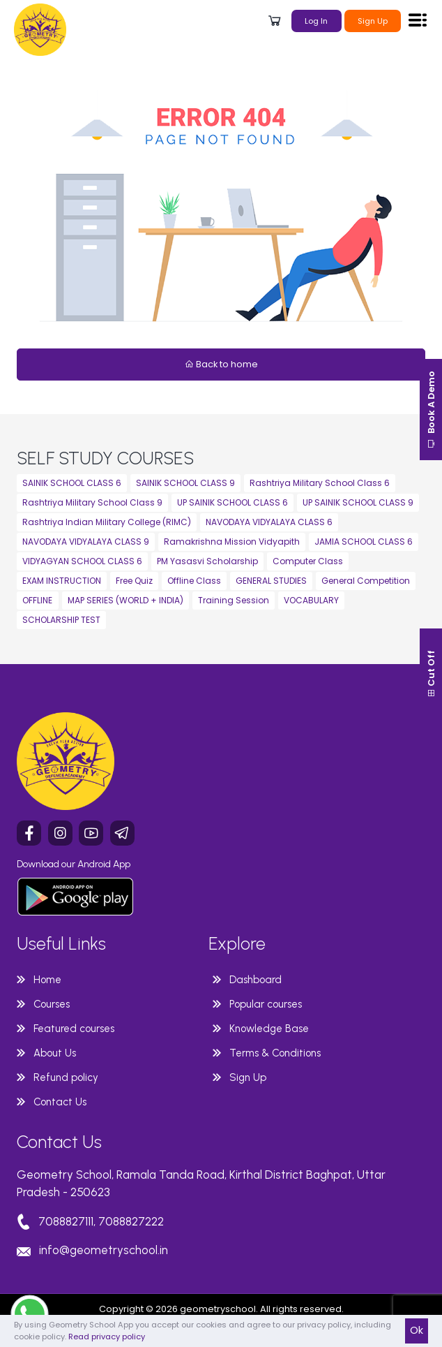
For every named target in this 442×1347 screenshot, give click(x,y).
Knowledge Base (269, 1028)
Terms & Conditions (275, 1053)
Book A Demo (431, 409)
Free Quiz (134, 581)
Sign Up (373, 21)
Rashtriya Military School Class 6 (320, 483)
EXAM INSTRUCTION (61, 581)
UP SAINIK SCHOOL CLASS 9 (358, 502)
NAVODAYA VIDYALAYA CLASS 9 (85, 541)
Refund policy (65, 1077)
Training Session (233, 600)
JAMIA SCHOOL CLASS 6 (363, 541)
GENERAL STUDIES (271, 581)
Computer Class (308, 561)
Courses (51, 1004)
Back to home (221, 364)
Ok (416, 1330)
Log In (316, 21)
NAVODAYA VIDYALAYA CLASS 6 (269, 522)
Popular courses (265, 1004)
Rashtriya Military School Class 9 (92, 502)
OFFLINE (37, 600)
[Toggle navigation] (418, 19)
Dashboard (255, 979)
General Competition (365, 581)
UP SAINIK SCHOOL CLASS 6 (232, 502)
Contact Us (59, 1102)
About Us (54, 1053)
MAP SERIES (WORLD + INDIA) (125, 600)
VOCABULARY (311, 600)
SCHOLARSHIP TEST (61, 620)
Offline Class (194, 581)
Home (47, 979)
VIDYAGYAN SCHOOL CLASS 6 (82, 561)
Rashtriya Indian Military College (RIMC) (106, 522)
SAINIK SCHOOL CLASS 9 (185, 483)
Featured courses (73, 1028)
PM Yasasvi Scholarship (207, 561)
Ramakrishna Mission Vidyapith (232, 541)
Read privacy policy (106, 1336)
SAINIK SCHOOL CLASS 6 (71, 483)
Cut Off (431, 674)
